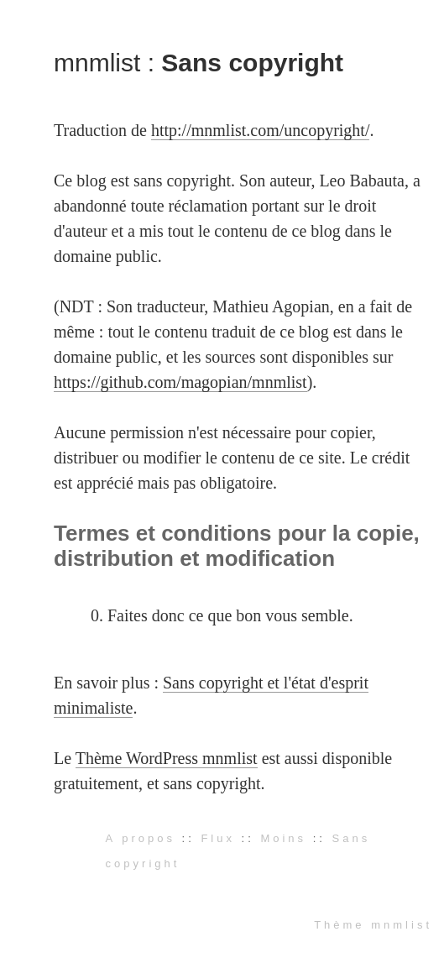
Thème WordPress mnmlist (167, 758)
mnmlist (101, 62)
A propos (140, 838)
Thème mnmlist (373, 925)
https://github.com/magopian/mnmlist (180, 382)
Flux (218, 838)
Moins (283, 838)
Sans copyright (252, 62)
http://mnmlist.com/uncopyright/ (260, 130)
